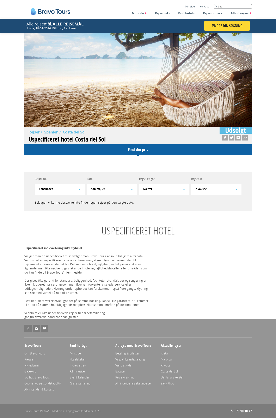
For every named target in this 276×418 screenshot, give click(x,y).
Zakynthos (167, 383)
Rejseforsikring (124, 377)
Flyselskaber (78, 359)
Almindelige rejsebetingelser (133, 383)
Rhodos (166, 365)
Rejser (34, 132)
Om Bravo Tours (34, 353)
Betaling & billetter (127, 353)
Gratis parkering (80, 383)
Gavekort (30, 371)
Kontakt (204, 6)
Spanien (51, 132)
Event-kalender (79, 377)
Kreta (164, 353)
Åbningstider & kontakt (39, 389)
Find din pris (138, 149)
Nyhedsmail (31, 365)
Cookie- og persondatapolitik (42, 383)
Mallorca (166, 359)
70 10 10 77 (244, 411)
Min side (139, 13)
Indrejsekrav (78, 365)
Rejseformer (212, 13)
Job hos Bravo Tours (37, 377)
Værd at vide (123, 365)
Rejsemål (162, 13)
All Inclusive (77, 371)
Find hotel (186, 13)
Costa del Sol (74, 132)
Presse (28, 359)
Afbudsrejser (241, 13)
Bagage (120, 371)
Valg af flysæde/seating (130, 359)
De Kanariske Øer (172, 377)
